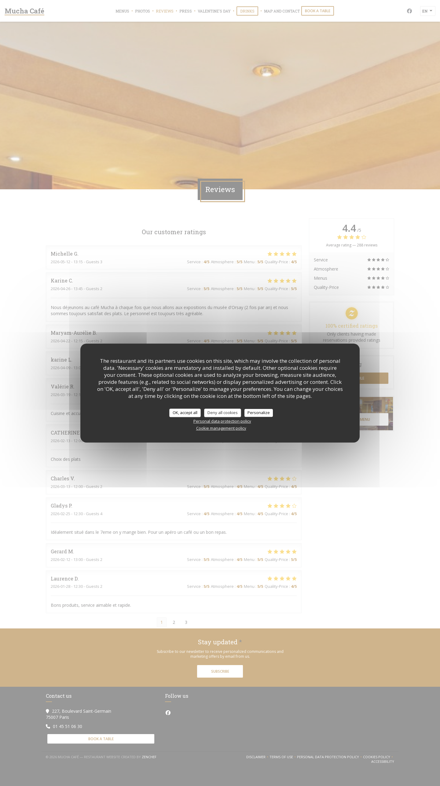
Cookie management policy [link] (221, 428)
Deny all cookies (222, 412)
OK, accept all (185, 412)
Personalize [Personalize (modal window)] (259, 412)
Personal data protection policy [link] (222, 421)
